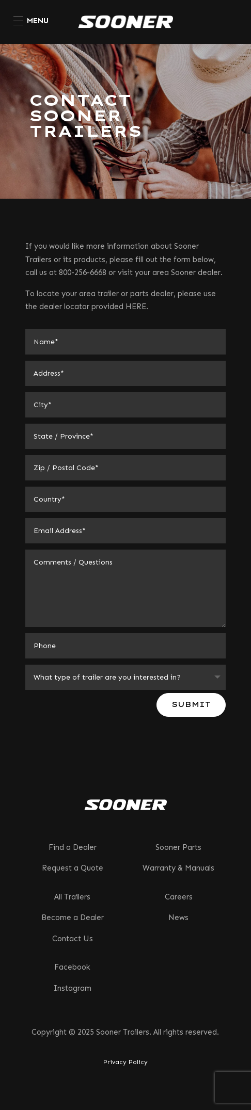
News (178, 917)
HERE (136, 306)
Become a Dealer (72, 917)
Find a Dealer (73, 847)
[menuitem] (31, 20)
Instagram (72, 988)
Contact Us (72, 938)
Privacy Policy (125, 1062)
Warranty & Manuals (178, 868)
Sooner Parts (178, 847)
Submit (191, 704)
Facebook (72, 967)
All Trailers (72, 897)
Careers (179, 897)
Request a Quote (72, 868)
